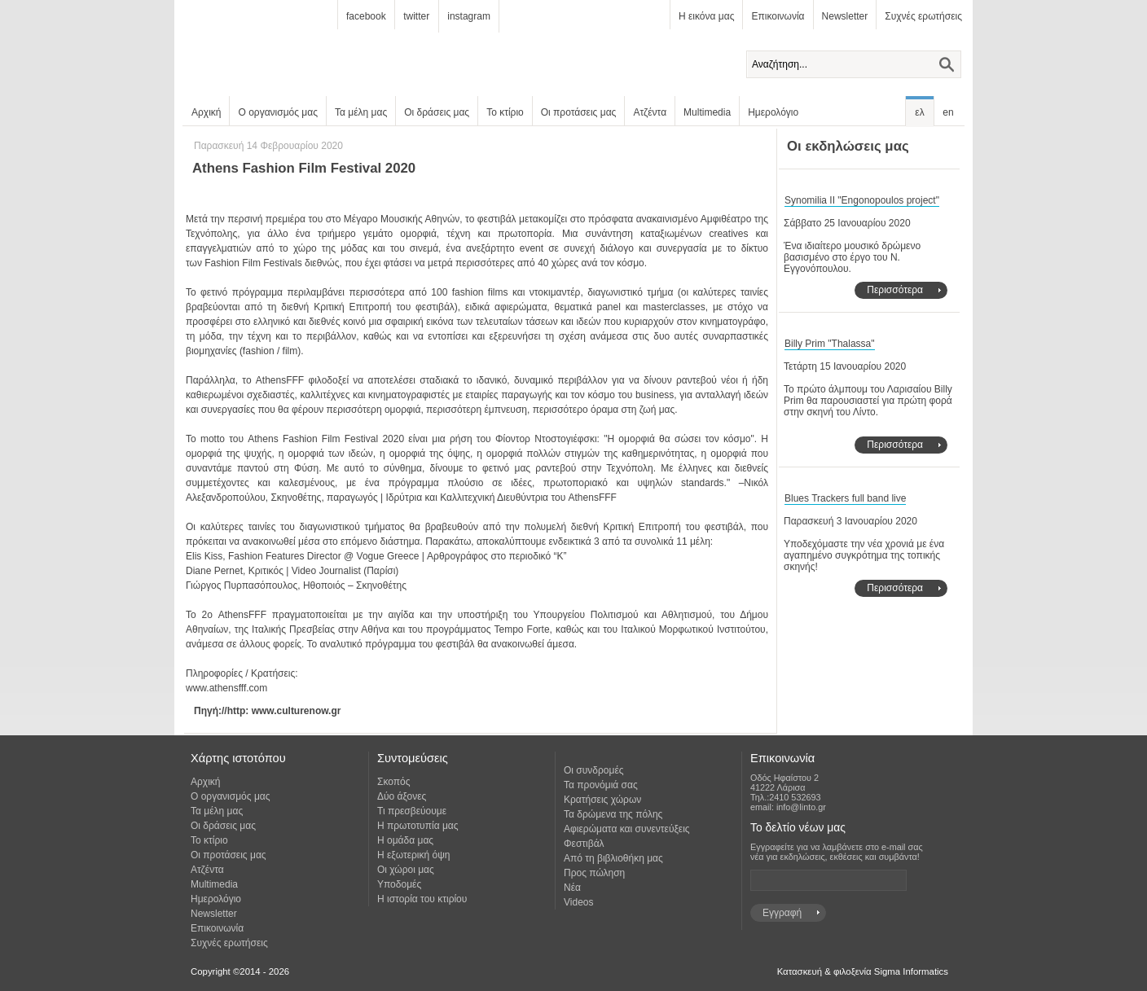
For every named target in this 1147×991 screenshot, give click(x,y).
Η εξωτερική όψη (413, 855)
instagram (468, 16)
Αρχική (206, 112)
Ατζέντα (649, 112)
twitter (416, 16)
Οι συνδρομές (594, 770)
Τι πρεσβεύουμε (411, 811)
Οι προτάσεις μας (579, 112)
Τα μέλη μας (361, 112)
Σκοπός (394, 781)
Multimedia (707, 112)
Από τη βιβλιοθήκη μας (613, 858)
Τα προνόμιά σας (601, 785)
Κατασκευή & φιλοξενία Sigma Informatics (862, 971)
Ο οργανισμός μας (278, 112)
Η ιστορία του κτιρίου (422, 899)
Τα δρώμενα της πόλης (613, 814)
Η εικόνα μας (706, 16)
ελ (919, 112)
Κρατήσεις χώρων (602, 799)
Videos (578, 902)
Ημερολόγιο (773, 112)
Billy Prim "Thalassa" (829, 343)
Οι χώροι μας (405, 869)
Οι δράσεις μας (436, 112)
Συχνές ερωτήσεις (923, 16)
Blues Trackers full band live (845, 498)
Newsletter (845, 16)
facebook (366, 16)
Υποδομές (399, 884)
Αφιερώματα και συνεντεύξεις (627, 829)
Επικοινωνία (777, 16)
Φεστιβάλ (584, 843)
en (948, 112)
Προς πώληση (594, 873)
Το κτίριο (505, 112)
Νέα (572, 887)
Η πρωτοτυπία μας (418, 825)
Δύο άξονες (401, 796)
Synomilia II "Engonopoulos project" (861, 200)
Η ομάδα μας (405, 840)
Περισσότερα (895, 290)
